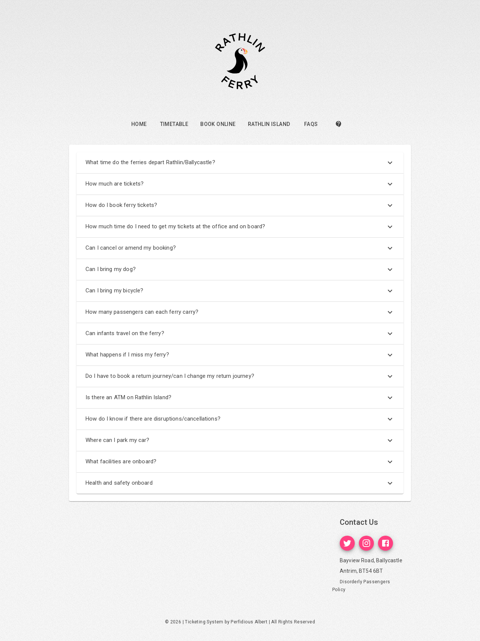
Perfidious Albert (249, 622)
